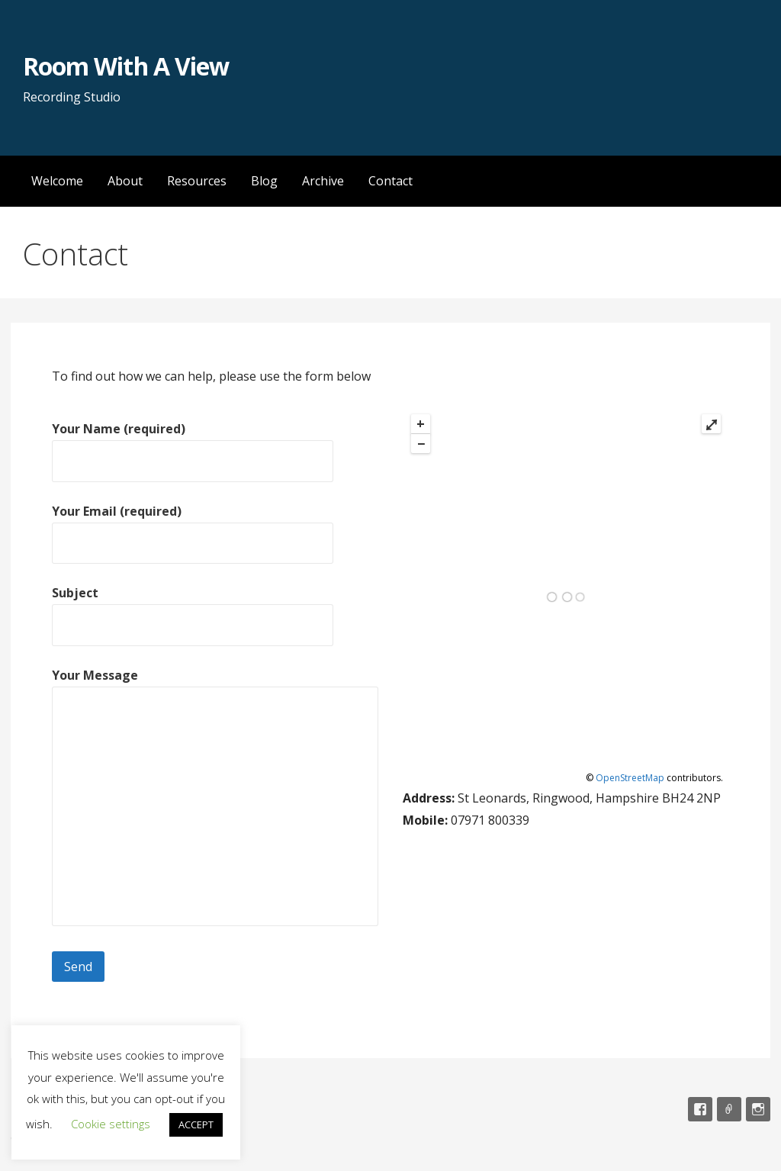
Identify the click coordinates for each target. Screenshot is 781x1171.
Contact (390, 180)
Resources (197, 180)
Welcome (57, 180)
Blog (264, 180)
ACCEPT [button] (196, 1124)
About (125, 180)
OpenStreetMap (630, 777)
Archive (323, 180)
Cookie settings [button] (110, 1123)
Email (729, 1109)
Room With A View (126, 66)
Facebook (700, 1109)
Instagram (758, 1109)
